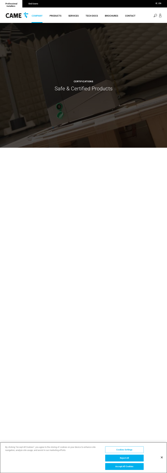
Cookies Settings (124, 450)
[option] (83, 85)
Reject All (124, 459)
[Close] (161, 458)
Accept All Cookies (124, 467)
